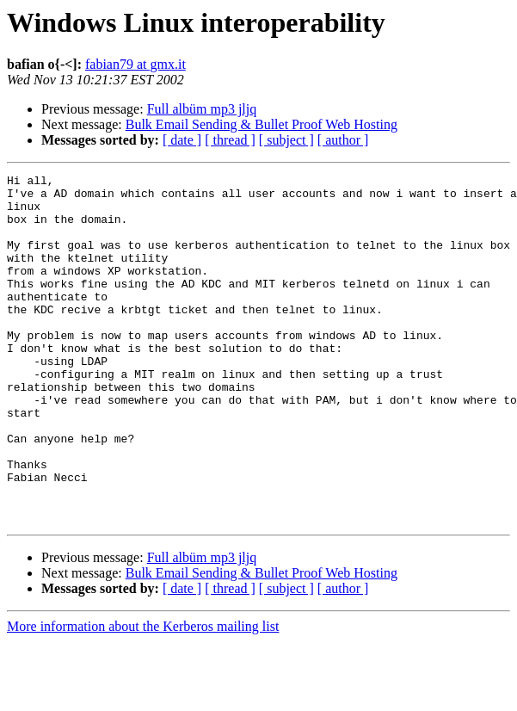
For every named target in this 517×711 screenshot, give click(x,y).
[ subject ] (286, 140)
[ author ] (343, 140)
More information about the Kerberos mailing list (143, 696)
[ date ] (182, 140)
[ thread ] (230, 140)
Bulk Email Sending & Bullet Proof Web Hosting (261, 124)
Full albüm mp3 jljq (202, 109)
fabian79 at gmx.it (135, 64)
